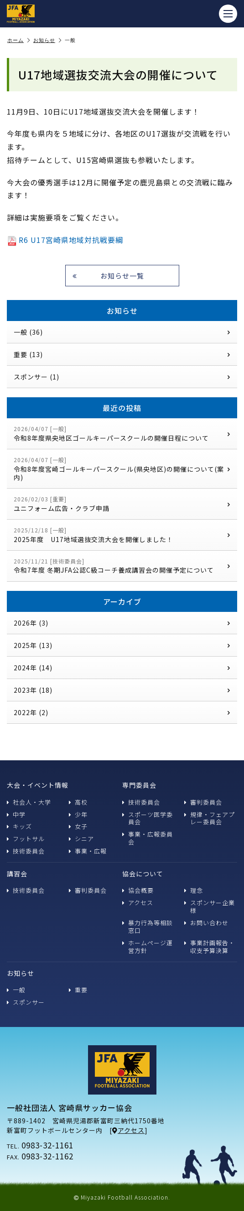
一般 (16, 989)
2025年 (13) (122, 645)
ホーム (18, 40)
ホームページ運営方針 (147, 946)
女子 (78, 826)
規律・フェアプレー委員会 (209, 818)
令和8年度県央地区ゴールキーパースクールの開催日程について (122, 433)
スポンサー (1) (122, 376)
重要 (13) (122, 354)
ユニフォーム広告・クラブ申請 (122, 504)
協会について (142, 873)
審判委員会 (203, 802)
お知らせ (47, 40)
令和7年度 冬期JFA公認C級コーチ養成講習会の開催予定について (122, 566)
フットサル (26, 838)
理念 (193, 890)
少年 (78, 814)
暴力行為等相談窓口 (147, 926)
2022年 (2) (122, 712)
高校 (78, 802)
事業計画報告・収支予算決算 (209, 946)
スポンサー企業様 (209, 906)
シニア (81, 838)
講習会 (17, 873)
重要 (78, 989)
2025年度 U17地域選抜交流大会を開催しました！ (122, 535)
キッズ (19, 826)
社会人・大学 (29, 802)
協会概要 (138, 890)
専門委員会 (139, 785)
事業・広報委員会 (147, 838)
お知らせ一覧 (108, 275)
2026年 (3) (122, 622)
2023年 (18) (122, 690)
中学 (16, 814)
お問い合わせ (206, 922)
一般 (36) (122, 332)
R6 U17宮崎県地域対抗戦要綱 (65, 239)
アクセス (137, 902)
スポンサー (26, 1002)
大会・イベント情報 (37, 785)
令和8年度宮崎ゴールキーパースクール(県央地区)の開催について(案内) (122, 469)
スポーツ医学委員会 (147, 818)
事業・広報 (88, 851)
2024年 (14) (122, 667)
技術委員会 (26, 851)
